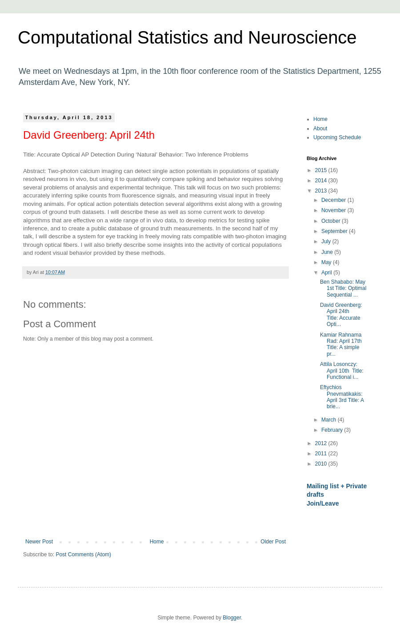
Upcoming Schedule (337, 137)
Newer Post (39, 542)
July (326, 241)
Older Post (273, 542)
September (335, 231)
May (327, 262)
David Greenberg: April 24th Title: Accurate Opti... (341, 314)
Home (157, 542)
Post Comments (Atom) (83, 554)
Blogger (232, 618)
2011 (321, 453)
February (332, 430)
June (327, 252)
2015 (321, 170)
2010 (321, 464)
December (334, 200)
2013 (321, 191)
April (327, 272)
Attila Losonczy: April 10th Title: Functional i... (342, 370)
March (329, 420)
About (320, 128)
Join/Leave (323, 503)
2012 (321, 443)
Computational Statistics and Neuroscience (187, 37)
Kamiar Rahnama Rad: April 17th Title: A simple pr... (341, 344)
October (331, 221)
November (334, 210)
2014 (321, 180)
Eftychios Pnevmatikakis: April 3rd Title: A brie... (342, 397)
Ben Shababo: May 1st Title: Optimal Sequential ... (343, 288)
